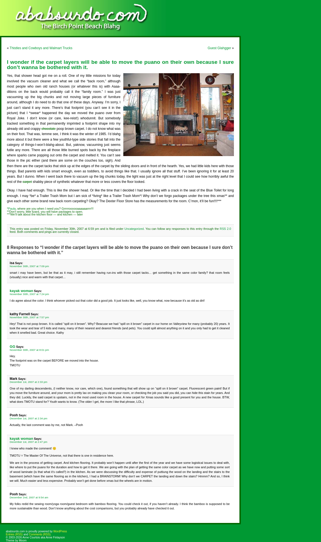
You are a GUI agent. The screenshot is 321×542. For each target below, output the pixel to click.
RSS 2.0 (225, 228)
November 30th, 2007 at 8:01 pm (29, 349)
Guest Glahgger (219, 48)
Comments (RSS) (39, 534)
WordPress (60, 531)
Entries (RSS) (14, 534)
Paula (12, 208)
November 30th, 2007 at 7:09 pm (29, 266)
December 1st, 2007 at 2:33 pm (28, 381)
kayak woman (21, 291)
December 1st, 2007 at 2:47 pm (28, 441)
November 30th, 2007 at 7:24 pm (29, 294)
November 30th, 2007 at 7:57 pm (29, 317)
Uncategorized (134, 228)
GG (12, 346)
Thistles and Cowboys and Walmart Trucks (41, 48)
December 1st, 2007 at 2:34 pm (28, 418)
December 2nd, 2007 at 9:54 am (29, 497)
